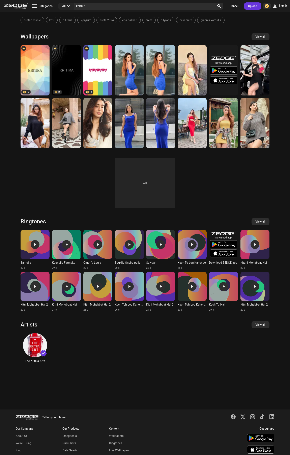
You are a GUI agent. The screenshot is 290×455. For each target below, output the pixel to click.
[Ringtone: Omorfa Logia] (97, 249)
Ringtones (115, 443)
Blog (19, 450)
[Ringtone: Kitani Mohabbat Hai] (254, 249)
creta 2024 (107, 20)
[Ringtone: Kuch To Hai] (223, 291)
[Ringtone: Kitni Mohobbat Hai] (66, 291)
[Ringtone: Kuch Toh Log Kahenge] (129, 291)
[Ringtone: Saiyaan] (160, 249)
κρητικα (86, 20)
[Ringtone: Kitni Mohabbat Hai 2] (35, 291)
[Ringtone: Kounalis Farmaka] (66, 249)
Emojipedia (69, 435)
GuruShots (69, 443)
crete (149, 20)
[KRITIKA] (35, 70)
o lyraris (166, 20)
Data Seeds (69, 450)
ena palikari (129, 20)
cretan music (32, 20)
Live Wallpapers (119, 450)
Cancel (234, 6)
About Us (22, 435)
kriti (51, 20)
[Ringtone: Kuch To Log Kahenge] (192, 249)
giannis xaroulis (211, 20)
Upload (252, 6)
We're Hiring (23, 443)
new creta (185, 20)
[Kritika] (66, 70)
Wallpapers (116, 435)
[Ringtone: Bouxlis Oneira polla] (129, 249)
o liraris (67, 20)
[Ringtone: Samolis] (35, 249)
